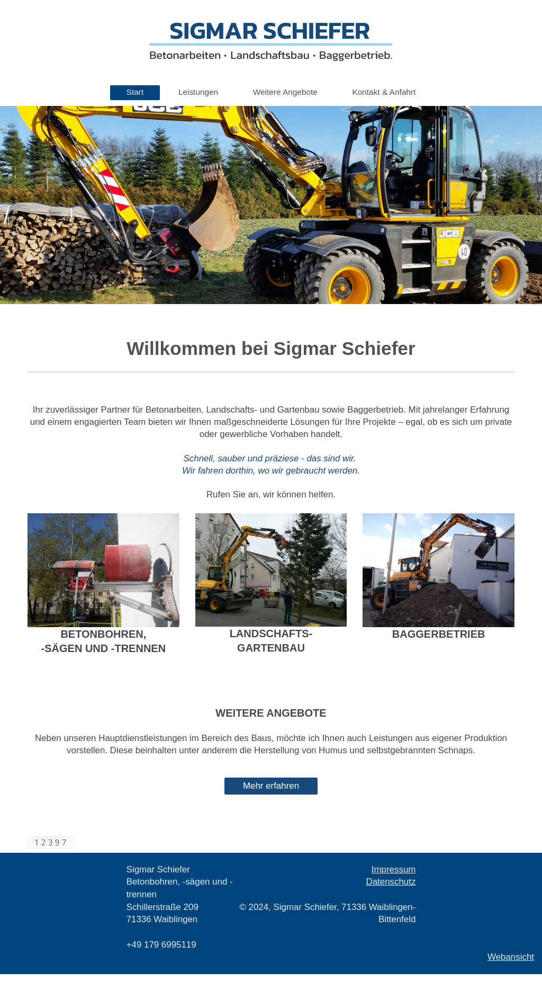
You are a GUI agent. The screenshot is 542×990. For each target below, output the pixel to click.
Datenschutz (390, 882)
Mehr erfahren (271, 786)
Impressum (394, 869)
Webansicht (510, 957)
